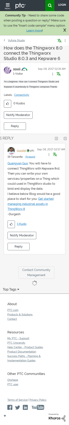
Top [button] (5, 416)
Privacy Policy (38, 400)
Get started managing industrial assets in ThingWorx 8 (31, 204)
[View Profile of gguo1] (16, 68)
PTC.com (12, 310)
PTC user (12, 384)
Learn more (34, 30)
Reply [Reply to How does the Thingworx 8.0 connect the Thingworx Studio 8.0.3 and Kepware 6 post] (15, 126)
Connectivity (21, 95)
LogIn (62, 4)
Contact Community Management (36, 272)
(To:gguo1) (30, 157)
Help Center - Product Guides (25, 347)
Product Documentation (21, 351)
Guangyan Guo (18, 163)
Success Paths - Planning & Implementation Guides (24, 358)
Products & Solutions (20, 314)
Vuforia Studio (16, 40)
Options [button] (64, 41)
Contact (12, 319)
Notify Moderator (18, 115)
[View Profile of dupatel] (21, 150)
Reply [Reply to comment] (19, 246)
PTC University (16, 342)
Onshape (12, 379)
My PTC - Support (18, 338)
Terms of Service (17, 400)
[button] (53, 74)
